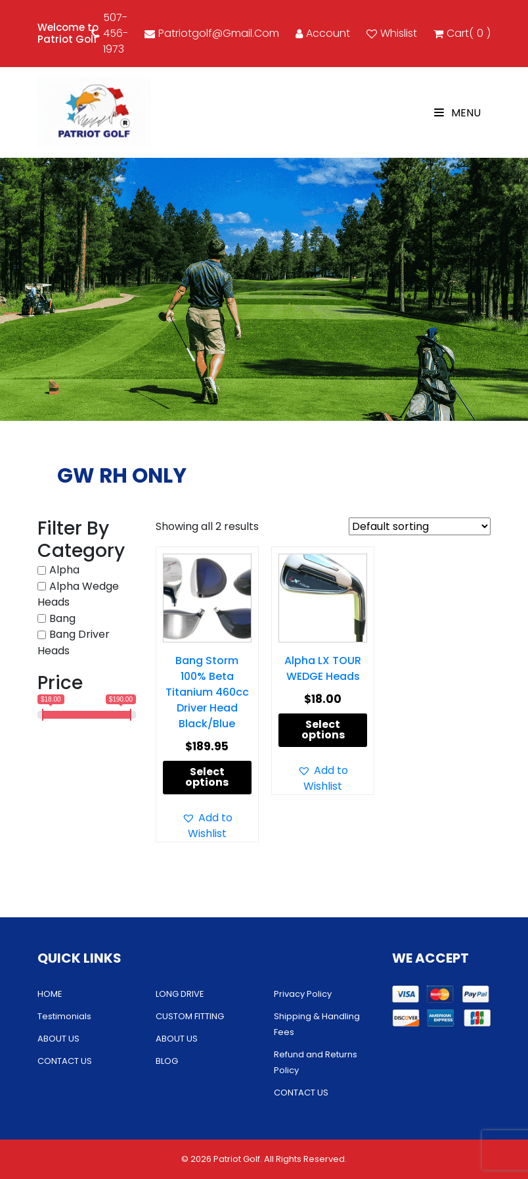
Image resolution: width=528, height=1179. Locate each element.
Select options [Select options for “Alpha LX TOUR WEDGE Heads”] (323, 729)
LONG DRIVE (180, 994)
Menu (457, 112)
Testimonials (64, 1016)
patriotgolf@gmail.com (211, 33)
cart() (462, 33)
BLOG (167, 1061)
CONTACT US (64, 1061)
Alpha (64, 569)
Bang (62, 618)
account (323, 33)
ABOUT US (58, 1038)
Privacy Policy (303, 994)
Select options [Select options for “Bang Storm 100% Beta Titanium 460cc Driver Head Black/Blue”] (207, 777)
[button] (207, 826)
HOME (49, 994)
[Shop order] (420, 526)
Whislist (391, 33)
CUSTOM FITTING (190, 1016)
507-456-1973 (109, 33)
